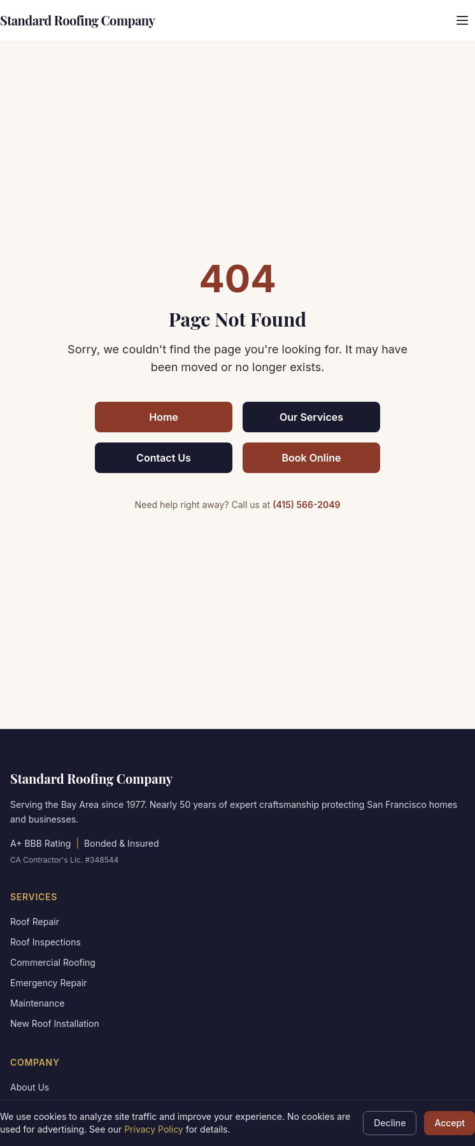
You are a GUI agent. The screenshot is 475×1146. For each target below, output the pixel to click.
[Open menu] (462, 20)
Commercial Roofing (53, 962)
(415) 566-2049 (306, 504)
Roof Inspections (45, 942)
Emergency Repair (48, 982)
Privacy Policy (153, 1129)
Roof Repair (34, 921)
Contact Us (163, 457)
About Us (29, 1087)
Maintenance (37, 1003)
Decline (390, 1122)
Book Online (311, 457)
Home (163, 417)
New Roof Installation (54, 1023)
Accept (449, 1122)
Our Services (311, 417)
